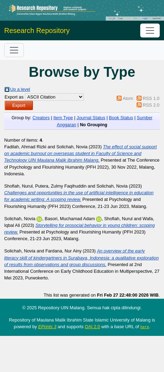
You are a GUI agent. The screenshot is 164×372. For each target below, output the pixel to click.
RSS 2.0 (151, 105)
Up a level (20, 89)
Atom (128, 98)
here (144, 326)
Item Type (63, 117)
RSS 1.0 (151, 98)
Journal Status (91, 117)
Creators (41, 117)
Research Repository (37, 30)
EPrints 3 (47, 326)
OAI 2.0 (92, 326)
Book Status (121, 117)
